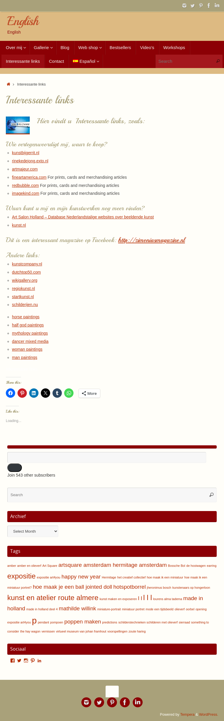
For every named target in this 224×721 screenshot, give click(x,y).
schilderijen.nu (25, 304)
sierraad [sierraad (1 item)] (184, 622)
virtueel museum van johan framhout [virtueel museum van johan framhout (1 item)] (81, 631)
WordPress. (208, 715)
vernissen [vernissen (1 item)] (48, 631)
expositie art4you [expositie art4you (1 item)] (48, 577)
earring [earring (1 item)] (211, 565)
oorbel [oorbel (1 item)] (190, 609)
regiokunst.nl (23, 288)
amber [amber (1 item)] (11, 565)
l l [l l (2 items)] (140, 598)
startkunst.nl (23, 296)
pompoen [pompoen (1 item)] (56, 622)
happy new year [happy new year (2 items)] (81, 577)
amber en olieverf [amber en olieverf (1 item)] (29, 565)
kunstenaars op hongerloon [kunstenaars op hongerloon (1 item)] (191, 587)
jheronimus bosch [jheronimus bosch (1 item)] (159, 587)
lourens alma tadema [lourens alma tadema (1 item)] (167, 599)
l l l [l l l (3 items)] (147, 598)
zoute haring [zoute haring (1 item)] (137, 631)
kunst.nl (19, 225)
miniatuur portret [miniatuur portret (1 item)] (133, 609)
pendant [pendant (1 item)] (43, 622)
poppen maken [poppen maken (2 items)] (82, 622)
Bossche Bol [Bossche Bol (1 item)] (176, 565)
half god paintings (28, 325)
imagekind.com (25, 193)
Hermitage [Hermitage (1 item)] (109, 577)
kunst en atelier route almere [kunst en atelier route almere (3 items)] (52, 598)
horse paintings (26, 317)
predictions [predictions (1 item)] (109, 622)
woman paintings (27, 349)
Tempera (187, 715)
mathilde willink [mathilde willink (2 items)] (77, 608)
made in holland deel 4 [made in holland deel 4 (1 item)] (41, 609)
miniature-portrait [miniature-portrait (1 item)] (109, 609)
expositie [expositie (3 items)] (21, 576)
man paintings (24, 357)
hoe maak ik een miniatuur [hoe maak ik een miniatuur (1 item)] (165, 577)
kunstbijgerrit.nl (25, 152)
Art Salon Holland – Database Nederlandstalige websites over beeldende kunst (83, 217)
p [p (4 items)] (34, 620)
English (22, 21)
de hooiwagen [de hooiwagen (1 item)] (196, 565)
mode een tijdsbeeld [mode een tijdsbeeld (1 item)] (159, 609)
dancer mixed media (30, 341)
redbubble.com (25, 185)
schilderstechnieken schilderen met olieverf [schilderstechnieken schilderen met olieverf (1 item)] (148, 622)
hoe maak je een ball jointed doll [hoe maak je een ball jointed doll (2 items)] (72, 587)
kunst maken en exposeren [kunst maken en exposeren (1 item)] (118, 599)
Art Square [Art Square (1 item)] (49, 565)
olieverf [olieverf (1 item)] (180, 609)
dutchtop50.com (26, 272)
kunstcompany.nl (27, 264)
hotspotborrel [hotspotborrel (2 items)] (129, 587)
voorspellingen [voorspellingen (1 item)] (117, 631)
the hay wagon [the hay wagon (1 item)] (30, 631)
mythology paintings (30, 333)
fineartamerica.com (29, 177)
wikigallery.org (25, 280)
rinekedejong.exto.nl (30, 161)
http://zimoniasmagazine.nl (152, 240)
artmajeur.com (25, 169)
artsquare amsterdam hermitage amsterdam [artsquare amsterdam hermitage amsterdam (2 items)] (112, 565)
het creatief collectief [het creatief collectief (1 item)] (131, 577)
